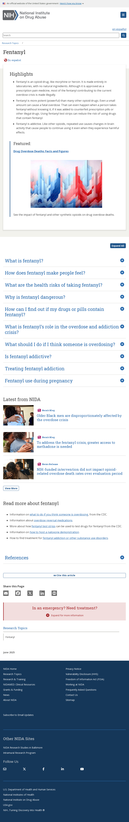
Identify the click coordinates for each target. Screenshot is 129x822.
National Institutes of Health (18, 794)
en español (119, 29)
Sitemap (70, 700)
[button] (123, 15)
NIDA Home (10, 668)
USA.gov (7, 805)
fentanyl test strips (43, 526)
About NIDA (9, 700)
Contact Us (72, 694)
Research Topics (10, 42)
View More (11, 488)
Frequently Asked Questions (81, 689)
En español (14, 60)
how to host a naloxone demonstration (54, 532)
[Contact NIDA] (4, 769)
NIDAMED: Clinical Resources (19, 684)
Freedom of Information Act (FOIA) (85, 679)
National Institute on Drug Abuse (21, 799)
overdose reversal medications (53, 520)
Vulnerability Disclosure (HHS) (82, 674)
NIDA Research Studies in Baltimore (22, 747)
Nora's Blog (48, 410)
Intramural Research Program (19, 752)
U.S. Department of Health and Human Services (29, 789)
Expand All (118, 245)
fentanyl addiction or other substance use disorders (75, 538)
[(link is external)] (24, 769)
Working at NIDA (75, 684)
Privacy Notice (73, 668)
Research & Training (14, 679)
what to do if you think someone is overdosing (59, 514)
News (6, 694)
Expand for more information (64, 615)
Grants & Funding (13, 689)
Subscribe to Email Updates (18, 715)
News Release (50, 464)
